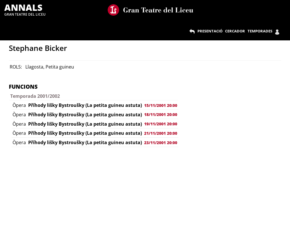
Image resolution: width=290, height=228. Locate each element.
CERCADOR (235, 31)
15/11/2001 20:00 (160, 105)
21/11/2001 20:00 (160, 133)
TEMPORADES (260, 31)
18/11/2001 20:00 (160, 114)
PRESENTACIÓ (209, 31)
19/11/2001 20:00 (160, 124)
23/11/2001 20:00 (160, 142)
